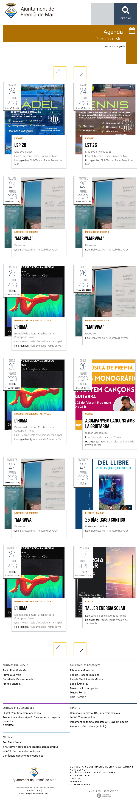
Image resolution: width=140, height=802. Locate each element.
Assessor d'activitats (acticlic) (88, 726)
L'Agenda (120, 46)
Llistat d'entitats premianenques (22, 713)
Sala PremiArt (78, 697)
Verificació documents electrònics (23, 755)
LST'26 (91, 145)
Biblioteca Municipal (82, 670)
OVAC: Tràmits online (82, 717)
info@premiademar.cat (36, 793)
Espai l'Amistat (79, 683)
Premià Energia (12, 683)
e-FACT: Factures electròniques (21, 751)
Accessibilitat (80, 775)
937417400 (34, 790)
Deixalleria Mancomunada (18, 679)
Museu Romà (78, 692)
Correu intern (80, 784)
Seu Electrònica (12, 742)
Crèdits (75, 778)
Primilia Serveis (12, 674)
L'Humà (20, 327)
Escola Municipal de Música (86, 679)
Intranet (76, 781)
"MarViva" (23, 239)
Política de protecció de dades (92, 772)
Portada (109, 46)
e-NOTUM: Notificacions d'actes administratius (30, 746)
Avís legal (77, 770)
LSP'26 (20, 145)
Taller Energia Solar (105, 608)
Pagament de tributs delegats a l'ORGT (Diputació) (99, 722)
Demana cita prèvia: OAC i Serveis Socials (95, 713)
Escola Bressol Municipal (85, 674)
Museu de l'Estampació (84, 688)
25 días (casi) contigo (105, 520)
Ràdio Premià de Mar (15, 670)
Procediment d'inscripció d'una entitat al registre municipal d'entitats (31, 721)
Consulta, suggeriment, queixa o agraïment (101, 767)
